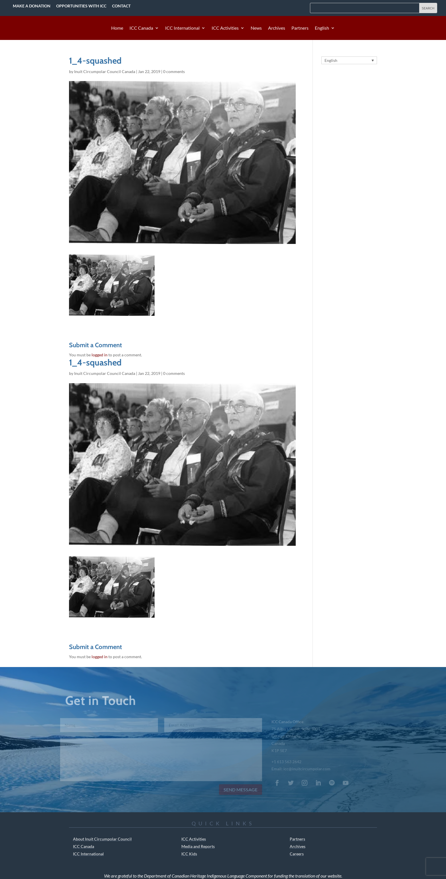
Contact (121, 5)
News (256, 28)
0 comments (174, 71)
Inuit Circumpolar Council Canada (104, 71)
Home (117, 28)
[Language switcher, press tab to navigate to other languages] (349, 60)
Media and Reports (198, 846)
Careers (297, 853)
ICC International (182, 28)
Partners (300, 28)
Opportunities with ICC (81, 5)
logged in (100, 354)
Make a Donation (31, 5)
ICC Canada (141, 28)
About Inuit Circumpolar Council (102, 838)
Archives (276, 28)
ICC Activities (225, 28)
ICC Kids (189, 853)
